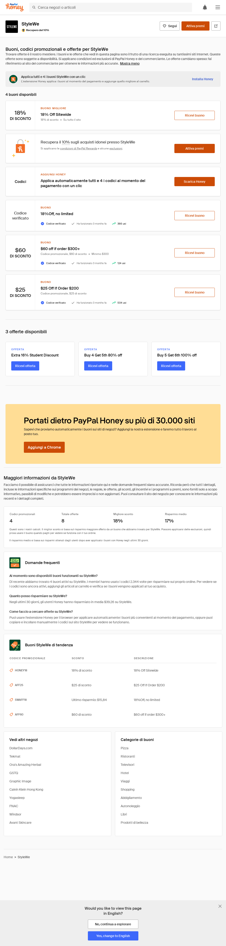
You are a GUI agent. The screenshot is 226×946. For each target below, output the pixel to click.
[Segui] (170, 26)
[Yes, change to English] (113, 935)
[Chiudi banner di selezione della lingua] (220, 906)
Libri (124, 814)
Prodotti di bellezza (134, 823)
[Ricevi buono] (194, 115)
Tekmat (14, 756)
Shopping (127, 789)
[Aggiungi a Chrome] (44, 447)
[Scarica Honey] (194, 181)
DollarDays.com (21, 748)
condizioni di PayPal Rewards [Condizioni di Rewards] (78, 148)
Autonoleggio (130, 806)
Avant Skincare (20, 823)
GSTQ (13, 773)
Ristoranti (128, 756)
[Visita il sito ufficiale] (215, 26)
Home (8, 857)
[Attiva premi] (195, 26)
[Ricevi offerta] (25, 365)
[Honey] (15, 7)
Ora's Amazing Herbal (25, 765)
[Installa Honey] (202, 79)
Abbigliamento (131, 798)
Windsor (15, 814)
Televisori (127, 765)
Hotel (125, 773)
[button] (217, 7)
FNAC (13, 806)
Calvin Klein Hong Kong (26, 789)
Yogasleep (17, 798)
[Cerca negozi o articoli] (110, 7)
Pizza (124, 748)
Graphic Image (20, 781)
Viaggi (125, 781)
